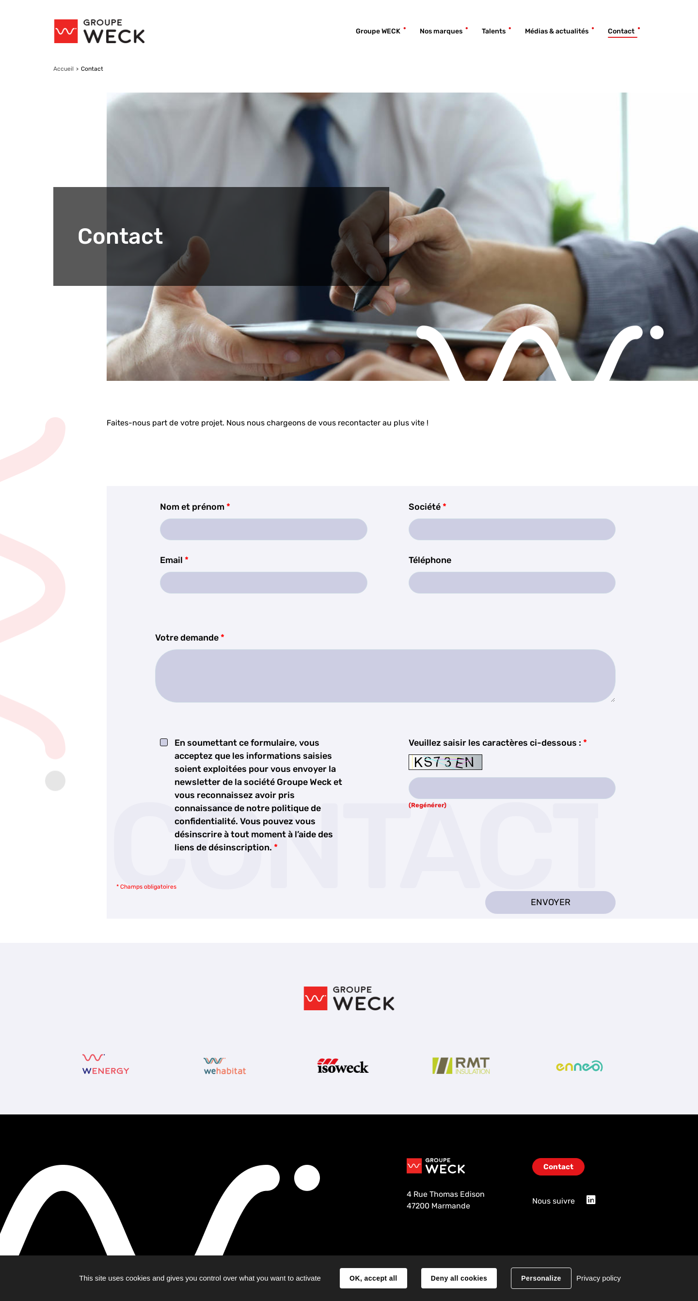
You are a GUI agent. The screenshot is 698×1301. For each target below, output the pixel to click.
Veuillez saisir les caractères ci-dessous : (498, 742)
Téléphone (430, 560)
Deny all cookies (459, 1278)
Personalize (541, 1278)
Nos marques (441, 31)
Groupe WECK (378, 31)
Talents (494, 31)
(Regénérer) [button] (427, 805)
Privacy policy (598, 1278)
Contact (621, 31)
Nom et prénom (195, 507)
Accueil (63, 68)
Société (427, 507)
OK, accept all (373, 1278)
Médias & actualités (556, 31)
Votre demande (189, 637)
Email (174, 560)
